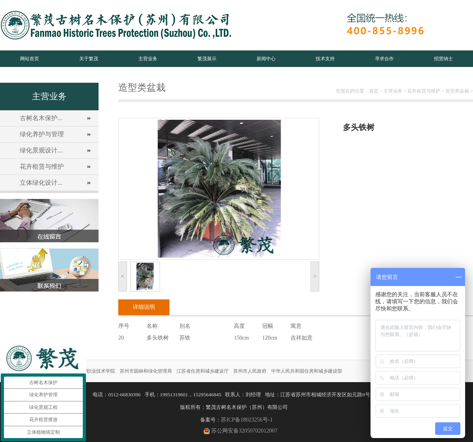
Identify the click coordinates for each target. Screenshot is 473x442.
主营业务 (147, 58)
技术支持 (325, 58)
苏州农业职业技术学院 (91, 371)
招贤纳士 (443, 58)
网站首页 (29, 58)
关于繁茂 (88, 58)
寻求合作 (384, 58)
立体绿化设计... (41, 182)
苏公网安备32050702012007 (244, 431)
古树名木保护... (41, 118)
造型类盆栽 (457, 91)
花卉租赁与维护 (42, 166)
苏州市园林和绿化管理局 (146, 371)
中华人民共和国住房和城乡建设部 (306, 371)
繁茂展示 (206, 58)
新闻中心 (266, 58)
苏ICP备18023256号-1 (246, 420)
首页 (373, 91)
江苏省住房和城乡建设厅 (203, 371)
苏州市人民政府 (249, 371)
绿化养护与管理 (42, 134)
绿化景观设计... (41, 150)
